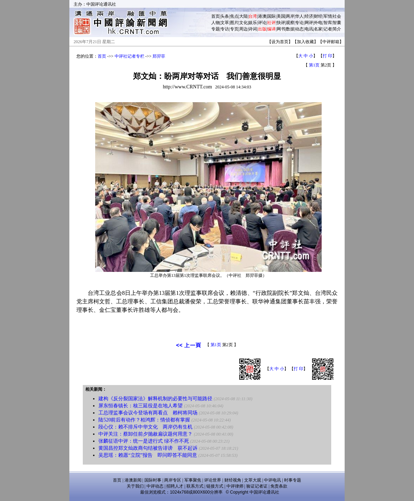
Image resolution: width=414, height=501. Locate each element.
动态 (299, 29)
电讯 (309, 29)
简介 (337, 29)
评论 (262, 22)
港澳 (262, 16)
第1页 (314, 65)
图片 (234, 22)
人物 (215, 22)
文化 (243, 22)
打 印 (327, 55)
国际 (271, 16)
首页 (215, 16)
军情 (327, 16)
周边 (243, 29)
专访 (224, 29)
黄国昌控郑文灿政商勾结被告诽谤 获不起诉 (147, 448)
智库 (327, 22)
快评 (281, 22)
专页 (234, 29)
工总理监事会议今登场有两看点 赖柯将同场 (147, 412)
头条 (224, 16)
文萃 (224, 22)
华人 (299, 16)
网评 (309, 22)
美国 (281, 16)
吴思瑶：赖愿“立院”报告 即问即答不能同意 (147, 455)
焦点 (234, 16)
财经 (318, 16)
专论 (299, 22)
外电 (318, 22)
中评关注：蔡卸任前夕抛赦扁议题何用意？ (145, 434)
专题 (215, 29)
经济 (309, 16)
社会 (337, 16)
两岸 (290, 16)
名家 (318, 29)
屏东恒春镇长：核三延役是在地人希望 (140, 405)
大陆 (243, 16)
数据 (290, 29)
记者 (327, 29)
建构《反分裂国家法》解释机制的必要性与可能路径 (155, 398)
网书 (281, 29)
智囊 (337, 22)
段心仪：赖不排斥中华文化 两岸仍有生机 (145, 427)
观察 (290, 22)
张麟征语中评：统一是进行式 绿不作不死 (143, 441)
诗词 (252, 29)
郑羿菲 (159, 56)
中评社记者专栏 (129, 56)
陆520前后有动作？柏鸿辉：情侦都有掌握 (144, 420)
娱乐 (252, 22)
